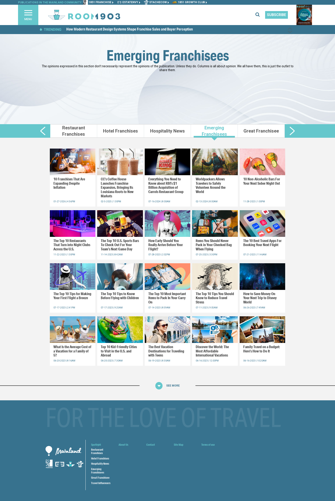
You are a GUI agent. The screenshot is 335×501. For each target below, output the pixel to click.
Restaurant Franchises (97, 451)
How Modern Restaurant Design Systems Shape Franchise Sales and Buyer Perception (129, 29)
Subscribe (276, 15)
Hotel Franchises (100, 458)
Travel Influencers (100, 483)
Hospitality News (100, 464)
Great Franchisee (100, 478)
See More (173, 385)
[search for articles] (260, 15)
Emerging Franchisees (97, 470)
